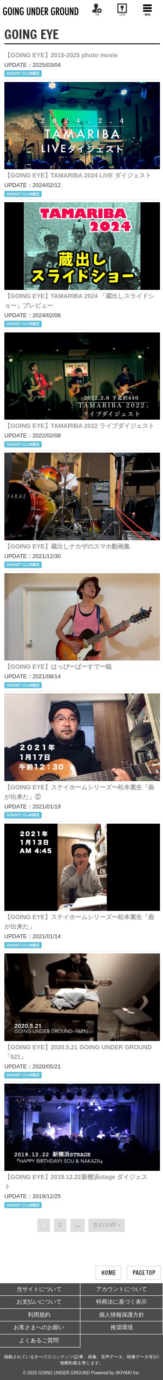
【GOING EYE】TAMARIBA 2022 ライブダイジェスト (79, 425)
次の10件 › (106, 1225)
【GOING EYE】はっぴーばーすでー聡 (58, 666)
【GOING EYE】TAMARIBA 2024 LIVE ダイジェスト (77, 175)
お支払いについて (39, 1301)
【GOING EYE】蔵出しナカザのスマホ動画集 (67, 546)
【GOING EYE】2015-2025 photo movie (61, 55)
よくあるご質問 (39, 1340)
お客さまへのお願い (38, 1327)
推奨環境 (121, 1327)
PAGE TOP (144, 1273)
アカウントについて (121, 1289)
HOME (108, 1273)
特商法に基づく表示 (121, 1301)
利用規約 (39, 1314)
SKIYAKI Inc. (127, 1372)
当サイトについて (39, 1289)
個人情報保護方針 (121, 1314)
